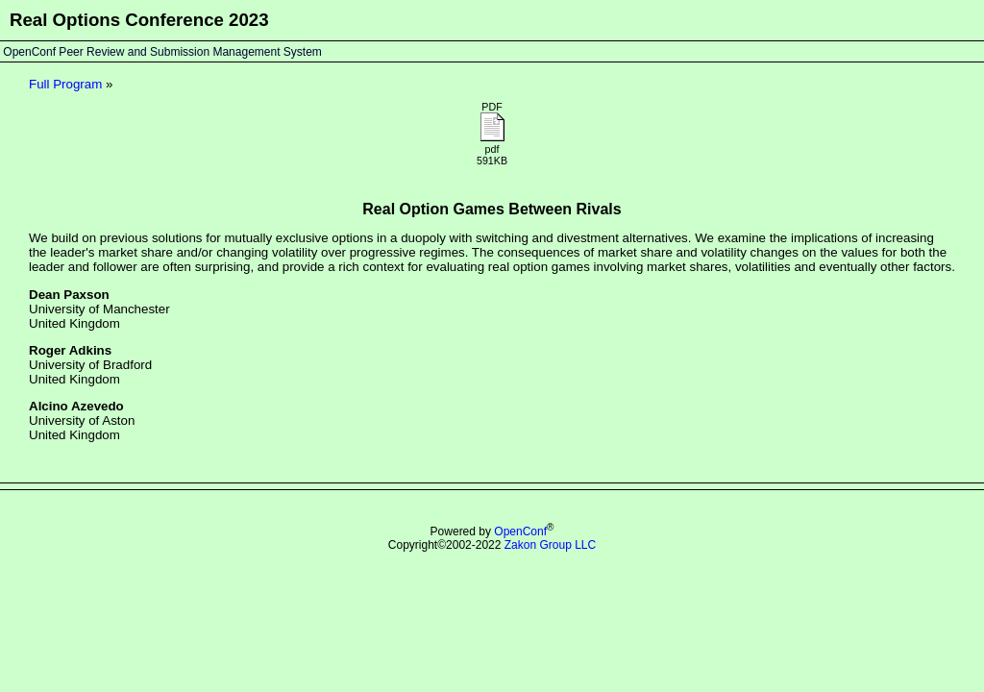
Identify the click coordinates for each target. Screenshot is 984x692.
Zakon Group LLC (550, 545)
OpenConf (520, 531)
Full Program (65, 84)
